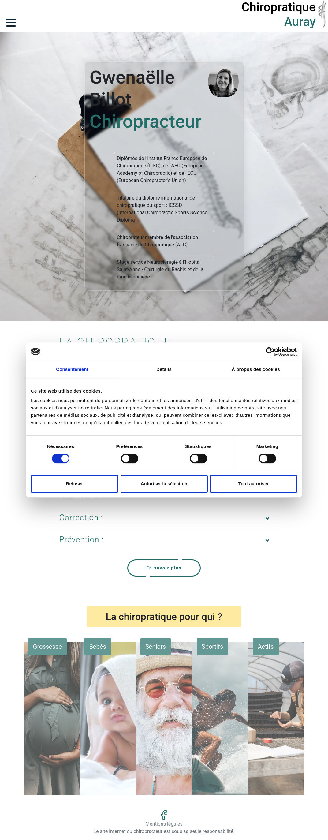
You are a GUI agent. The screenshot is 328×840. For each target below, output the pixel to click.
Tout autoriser (253, 483)
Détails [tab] (164, 369)
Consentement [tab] (72, 369)
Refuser (74, 483)
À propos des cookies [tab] (256, 369)
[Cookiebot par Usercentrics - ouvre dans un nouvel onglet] (270, 351)
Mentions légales (163, 824)
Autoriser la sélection (164, 483)
